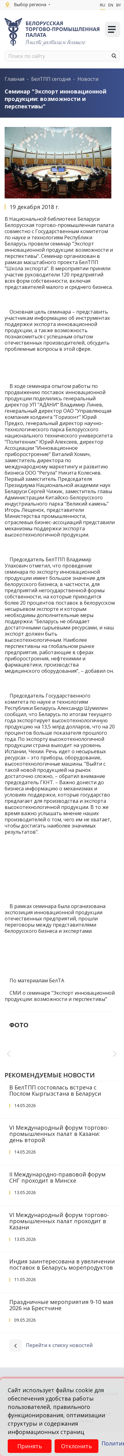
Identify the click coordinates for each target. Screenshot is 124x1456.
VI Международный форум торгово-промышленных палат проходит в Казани (59, 1245)
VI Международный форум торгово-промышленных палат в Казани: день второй (59, 1158)
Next (115, 1066)
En (110, 5)
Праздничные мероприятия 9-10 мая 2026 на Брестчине (61, 1329)
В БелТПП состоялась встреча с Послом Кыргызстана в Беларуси (55, 1114)
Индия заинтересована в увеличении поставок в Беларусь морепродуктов (62, 1288)
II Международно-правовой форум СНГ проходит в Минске (57, 1201)
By (118, 5)
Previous (9, 1066)
